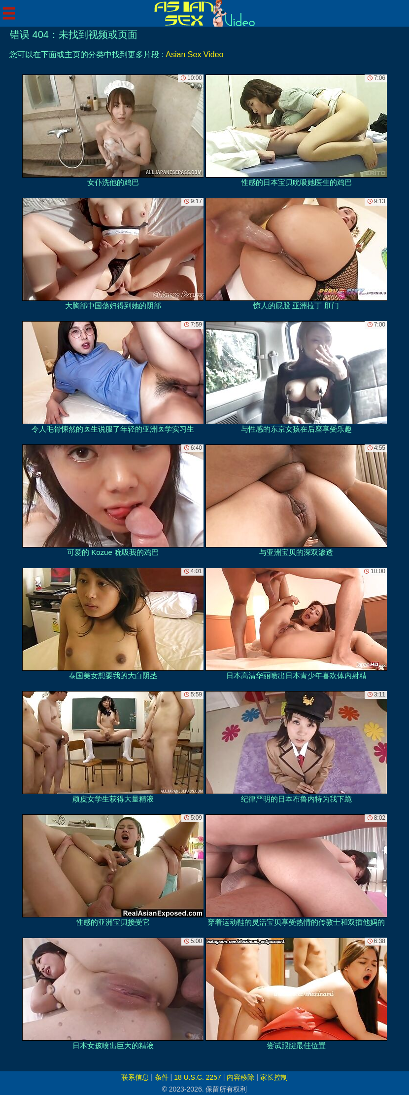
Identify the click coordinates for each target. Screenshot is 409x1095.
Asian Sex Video (194, 54)
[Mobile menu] (9, 13)
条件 (162, 1077)
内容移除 (240, 1077)
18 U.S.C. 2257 (197, 1077)
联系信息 (135, 1077)
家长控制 (274, 1077)
